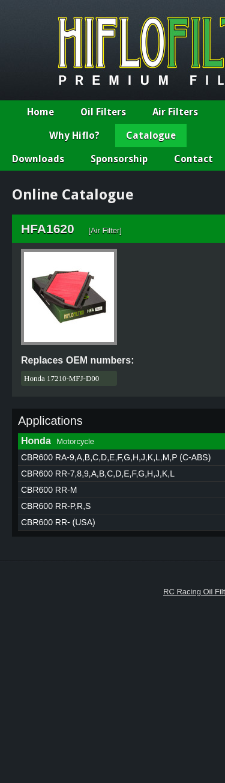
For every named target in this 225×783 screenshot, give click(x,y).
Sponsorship (119, 159)
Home (40, 112)
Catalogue (151, 135)
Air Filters (175, 112)
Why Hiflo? (74, 135)
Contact (193, 159)
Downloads (38, 159)
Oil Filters (103, 112)
